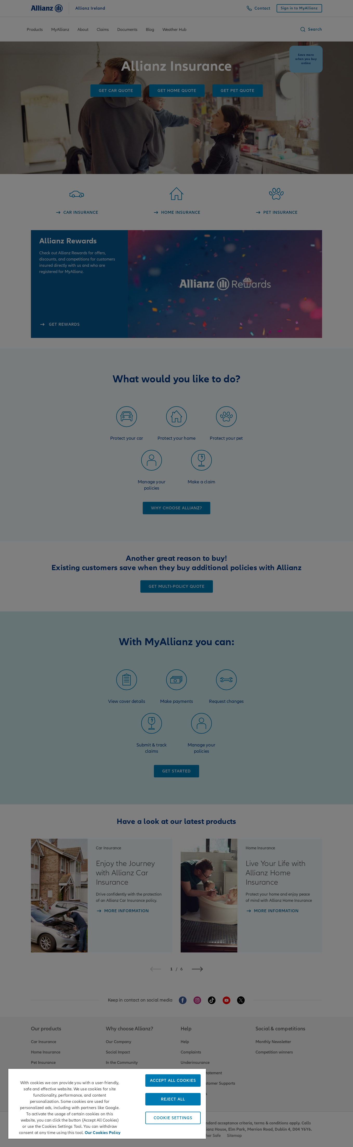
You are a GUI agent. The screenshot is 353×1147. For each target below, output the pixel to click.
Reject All (173, 1099)
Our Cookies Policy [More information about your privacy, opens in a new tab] (103, 1132)
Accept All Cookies (173, 1080)
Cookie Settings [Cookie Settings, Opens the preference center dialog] (173, 1118)
